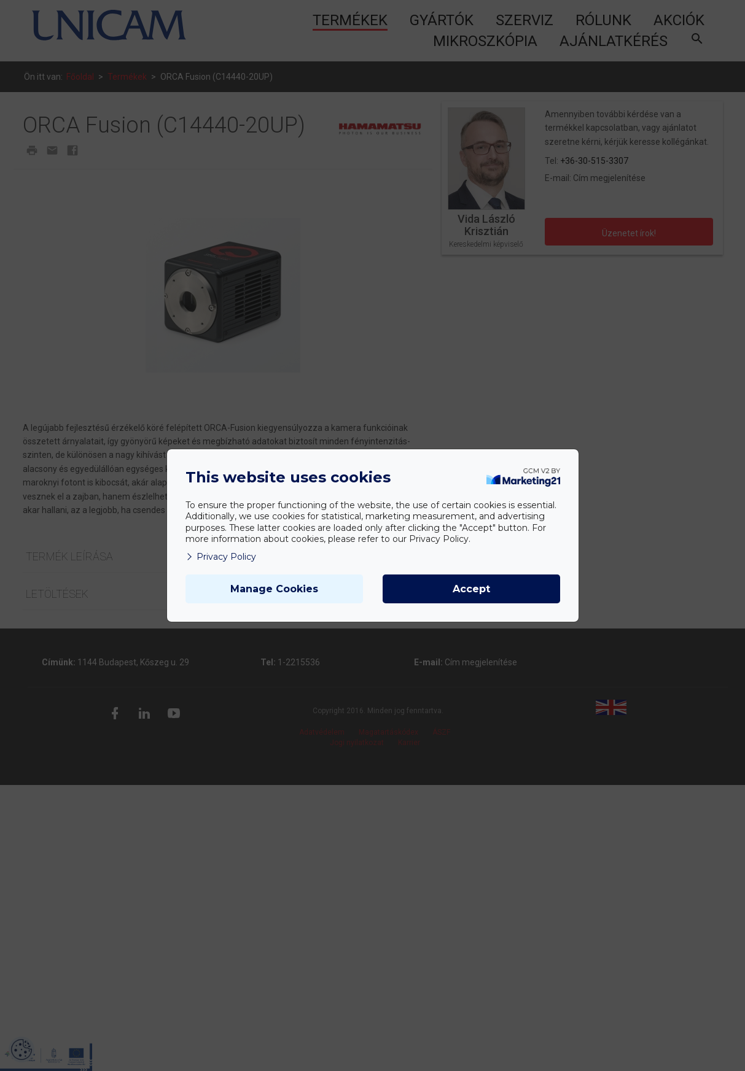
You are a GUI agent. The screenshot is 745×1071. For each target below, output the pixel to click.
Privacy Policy (220, 556)
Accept (471, 589)
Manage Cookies (274, 589)
